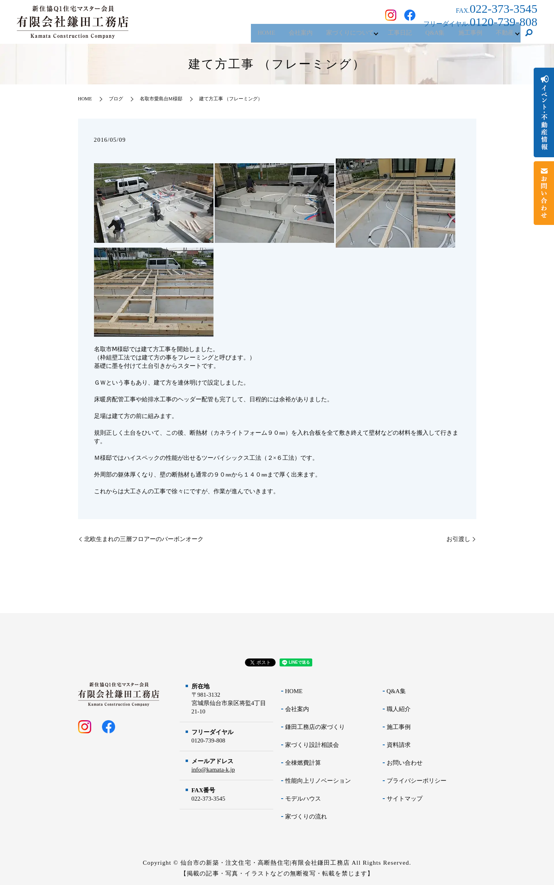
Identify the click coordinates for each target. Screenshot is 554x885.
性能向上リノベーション (318, 781)
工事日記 (388, 35)
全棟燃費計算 (303, 763)
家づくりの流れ (306, 816)
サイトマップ (405, 798)
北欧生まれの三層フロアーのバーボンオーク (144, 539)
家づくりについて (335, 35)
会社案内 (283, 35)
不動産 (503, 35)
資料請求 (399, 745)
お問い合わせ (405, 763)
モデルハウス (303, 798)
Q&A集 (426, 35)
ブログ (116, 99)
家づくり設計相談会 (312, 745)
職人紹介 (399, 709)
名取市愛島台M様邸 (161, 99)
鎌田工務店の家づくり (315, 727)
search (529, 36)
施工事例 (465, 35)
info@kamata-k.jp (213, 769)
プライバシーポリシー (416, 781)
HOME (245, 35)
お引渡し (458, 539)
